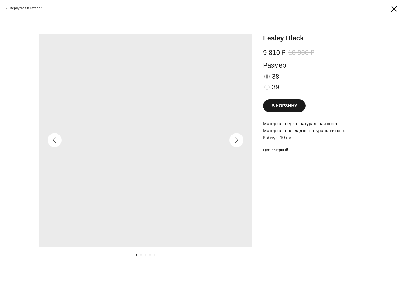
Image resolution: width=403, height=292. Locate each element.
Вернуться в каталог (25, 8)
